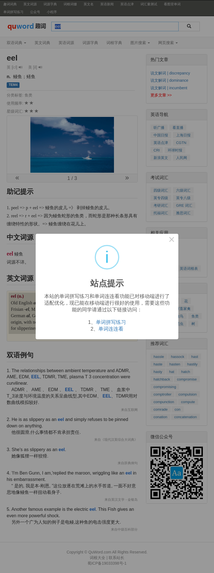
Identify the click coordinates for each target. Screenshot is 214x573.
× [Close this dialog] (171, 240)
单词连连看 (110, 329)
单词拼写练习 (111, 322)
